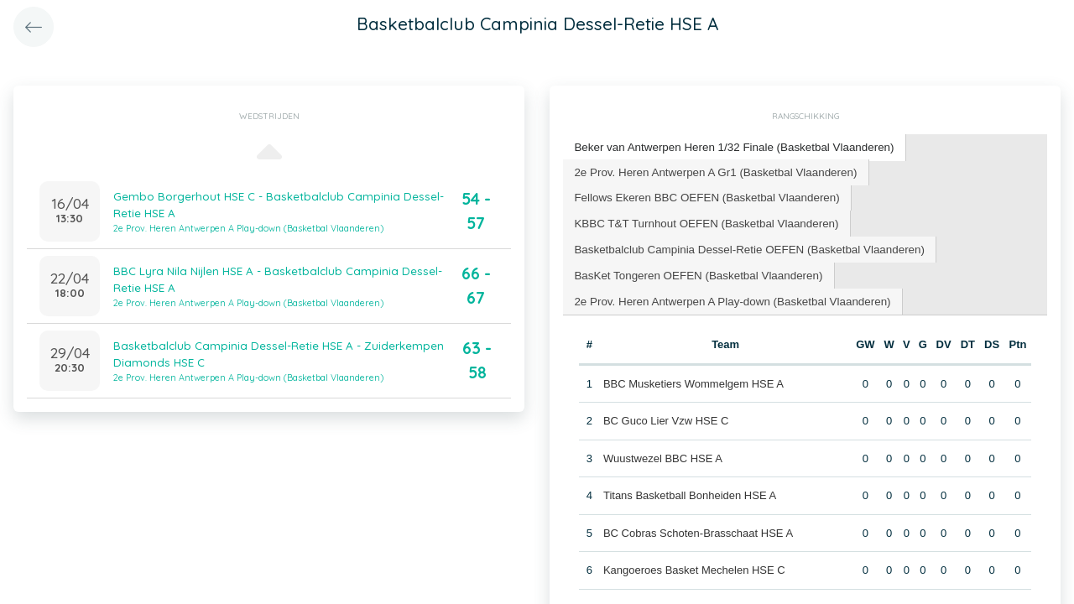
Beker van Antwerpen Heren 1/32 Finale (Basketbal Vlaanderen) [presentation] (729, 146)
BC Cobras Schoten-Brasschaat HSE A (697, 527)
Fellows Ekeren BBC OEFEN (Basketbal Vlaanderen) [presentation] (703, 195)
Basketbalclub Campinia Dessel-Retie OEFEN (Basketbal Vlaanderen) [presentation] (744, 245)
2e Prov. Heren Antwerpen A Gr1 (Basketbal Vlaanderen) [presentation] (711, 170)
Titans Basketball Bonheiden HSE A (688, 489)
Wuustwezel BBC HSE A (662, 452)
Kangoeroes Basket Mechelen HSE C (693, 564)
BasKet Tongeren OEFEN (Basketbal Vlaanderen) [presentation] (694, 270)
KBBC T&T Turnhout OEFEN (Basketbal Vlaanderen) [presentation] (702, 220)
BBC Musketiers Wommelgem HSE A (692, 378)
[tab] (729, 147)
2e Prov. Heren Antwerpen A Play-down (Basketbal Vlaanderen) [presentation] (727, 295)
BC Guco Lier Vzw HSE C (665, 415)
